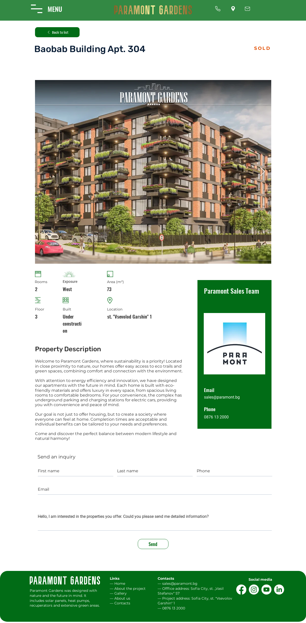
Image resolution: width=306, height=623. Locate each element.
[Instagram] (254, 590)
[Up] (218, 9)
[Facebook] (241, 590)
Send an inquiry (56, 457)
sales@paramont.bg (222, 397)
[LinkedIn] (279, 590)
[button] (36, 9)
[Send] (153, 544)
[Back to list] (57, 32)
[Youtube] (266, 590)
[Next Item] (262, 172)
